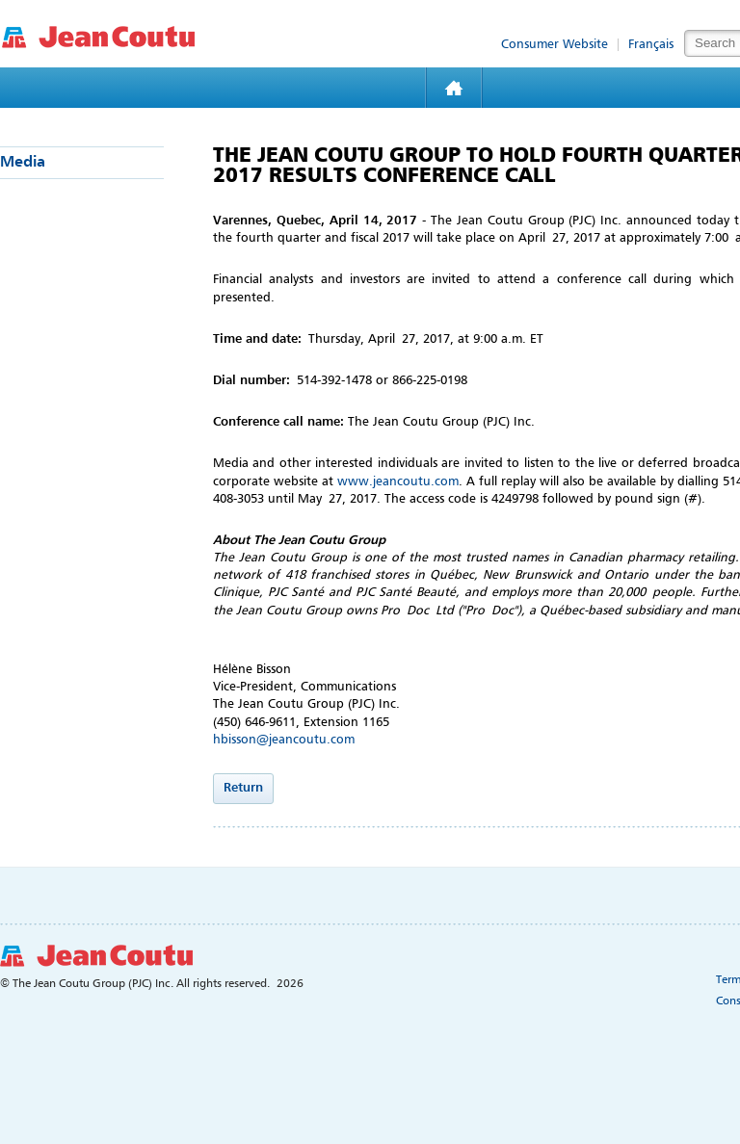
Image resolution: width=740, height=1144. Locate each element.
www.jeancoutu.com (398, 482)
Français (651, 45)
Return (243, 788)
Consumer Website (554, 45)
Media (22, 162)
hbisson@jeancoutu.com (284, 740)
